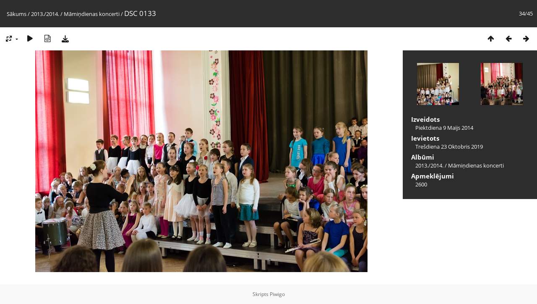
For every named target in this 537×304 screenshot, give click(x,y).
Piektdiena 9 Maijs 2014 (444, 127)
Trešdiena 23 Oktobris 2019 (449, 146)
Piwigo (277, 294)
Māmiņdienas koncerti (92, 14)
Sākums (16, 14)
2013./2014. (45, 14)
